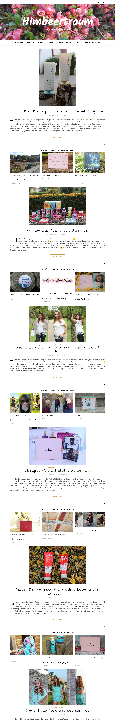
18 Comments (63, 714)
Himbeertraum (57, 22)
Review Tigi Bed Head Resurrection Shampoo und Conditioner (57, 592)
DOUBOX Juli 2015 (82, 415)
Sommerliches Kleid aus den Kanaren (57, 711)
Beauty (51, 43)
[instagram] (100, 2)
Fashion (60, 43)
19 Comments (64, 115)
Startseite (19, 43)
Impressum (30, 43)
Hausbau (69, 43)
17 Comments (63, 598)
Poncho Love (47, 415)
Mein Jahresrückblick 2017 (53, 535)
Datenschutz (41, 43)
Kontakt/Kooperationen (92, 43)
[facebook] (98, 2)
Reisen (78, 43)
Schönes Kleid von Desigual (86, 530)
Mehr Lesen (57, 137)
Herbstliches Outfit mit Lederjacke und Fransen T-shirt (57, 349)
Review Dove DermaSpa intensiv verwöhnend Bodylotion (57, 111)
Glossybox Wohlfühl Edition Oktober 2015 (57, 471)
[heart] (103, 2)
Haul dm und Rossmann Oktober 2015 (57, 231)
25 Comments (63, 474)
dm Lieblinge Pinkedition (52, 175)
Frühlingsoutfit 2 (17, 658)
